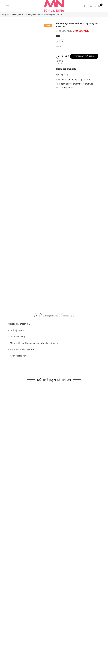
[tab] (35, 314)
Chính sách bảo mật (15, 546)
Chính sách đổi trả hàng (17, 551)
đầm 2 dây (65, 83)
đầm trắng (88, 83)
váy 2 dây (68, 87)
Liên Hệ (59, 509)
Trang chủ (5, 14)
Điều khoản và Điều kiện (17, 542)
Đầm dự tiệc (16, 14)
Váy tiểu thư (84, 79)
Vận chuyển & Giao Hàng (17, 537)
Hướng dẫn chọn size (66, 69)
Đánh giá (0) (71, 315)
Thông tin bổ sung (51, 315)
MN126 (59, 87)
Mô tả (34, 315)
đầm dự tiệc (76, 83)
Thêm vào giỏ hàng (84, 56)
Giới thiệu (60, 514)
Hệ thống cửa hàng (65, 519)
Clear (58, 46)
